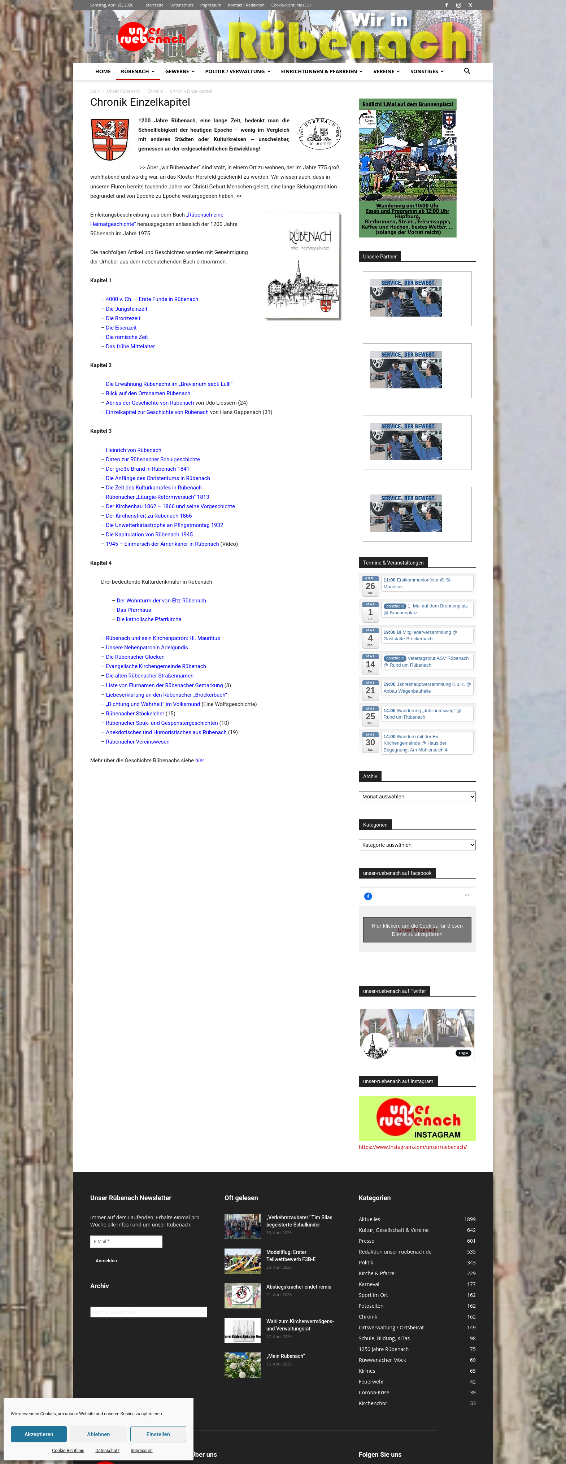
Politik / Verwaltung (238, 71)
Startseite (155, 5)
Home (103, 71)
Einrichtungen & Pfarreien (322, 71)
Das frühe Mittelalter (130, 346)
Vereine (386, 71)
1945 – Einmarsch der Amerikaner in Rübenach (162, 544)
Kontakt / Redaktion (246, 5)
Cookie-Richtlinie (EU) (291, 5)
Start (95, 91)
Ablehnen (98, 1434)
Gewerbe (180, 71)
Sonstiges (427, 71)
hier (199, 760)
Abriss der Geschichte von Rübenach (150, 403)
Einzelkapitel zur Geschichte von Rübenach (157, 412)
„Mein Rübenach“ (285, 1356)
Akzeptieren (39, 1434)
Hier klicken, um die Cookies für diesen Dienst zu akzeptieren (417, 929)
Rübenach (138, 71)
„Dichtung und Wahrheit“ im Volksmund (153, 704)
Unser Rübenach (123, 91)
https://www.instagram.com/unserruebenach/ (413, 1146)
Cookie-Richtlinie (68, 1450)
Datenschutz (107, 1450)
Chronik (155, 91)
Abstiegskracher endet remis (298, 1287)
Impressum (141, 1450)
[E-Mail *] (126, 1242)
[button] (467, 72)
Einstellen (158, 1434)
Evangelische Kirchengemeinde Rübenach (156, 666)
